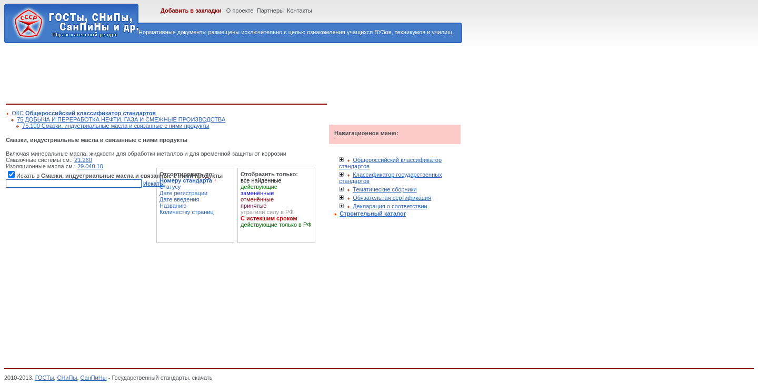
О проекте (240, 10)
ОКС (84, 113)
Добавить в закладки (191, 10)
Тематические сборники (385, 189)
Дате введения (179, 199)
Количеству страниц (186, 212)
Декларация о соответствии (390, 206)
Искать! (154, 183)
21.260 (83, 160)
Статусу (170, 187)
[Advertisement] (197, 71)
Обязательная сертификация (392, 198)
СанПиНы (93, 377)
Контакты (299, 10)
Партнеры (270, 10)
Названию (172, 205)
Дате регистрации (183, 193)
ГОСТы (44, 377)
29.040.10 (90, 166)
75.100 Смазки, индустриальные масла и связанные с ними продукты (115, 126)
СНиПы (67, 377)
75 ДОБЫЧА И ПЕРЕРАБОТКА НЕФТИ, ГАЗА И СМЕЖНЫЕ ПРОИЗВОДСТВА (121, 119)
